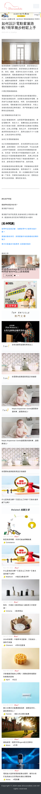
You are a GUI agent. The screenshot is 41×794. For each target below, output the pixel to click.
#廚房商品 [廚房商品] (19, 611)
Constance (10, 542)
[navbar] (36, 6)
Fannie (9, 714)
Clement (9, 645)
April (8, 680)
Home (4, 19)
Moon (8, 745)
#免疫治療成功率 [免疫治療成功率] (22, 577)
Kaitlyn (14, 32)
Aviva (8, 779)
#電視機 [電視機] (16, 779)
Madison (9, 577)
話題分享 (11, 19)
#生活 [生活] (14, 680)
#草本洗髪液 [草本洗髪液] (20, 645)
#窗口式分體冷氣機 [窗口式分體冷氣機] (21, 714)
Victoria (9, 611)
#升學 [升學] (15, 745)
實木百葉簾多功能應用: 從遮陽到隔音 (16, 244)
